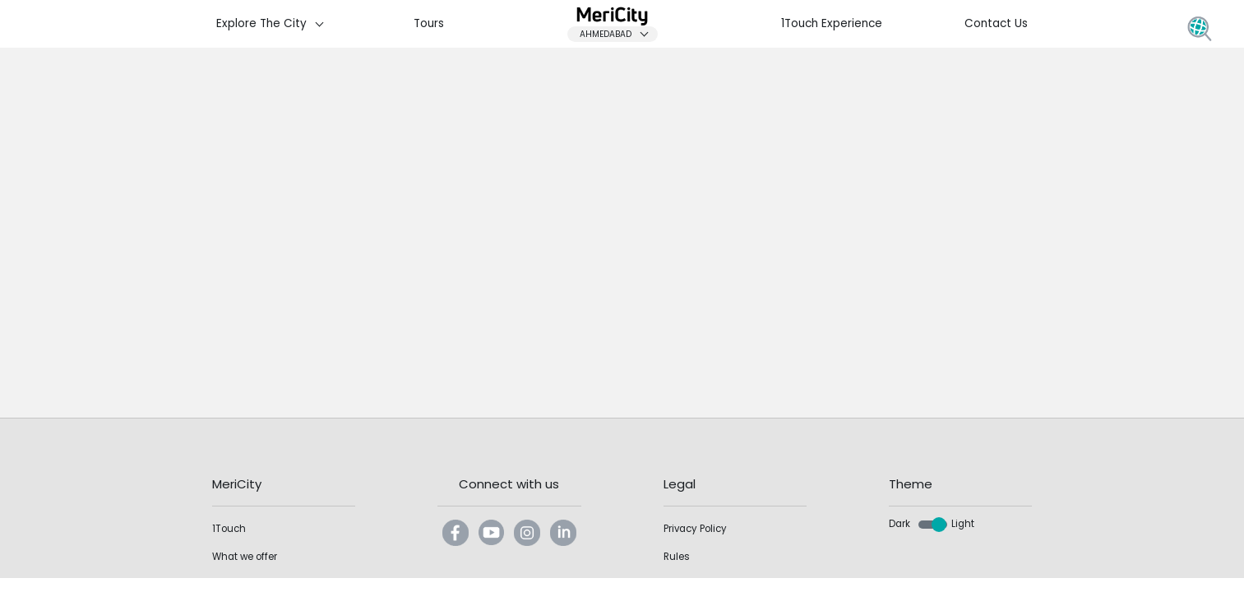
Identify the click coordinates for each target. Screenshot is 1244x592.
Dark (899, 523)
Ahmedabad (618, 34)
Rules (677, 556)
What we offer (244, 556)
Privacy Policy (695, 528)
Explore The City (273, 23)
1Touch (229, 528)
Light (962, 523)
